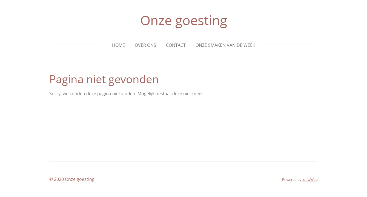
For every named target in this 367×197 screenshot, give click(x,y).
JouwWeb (310, 179)
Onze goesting (183, 20)
